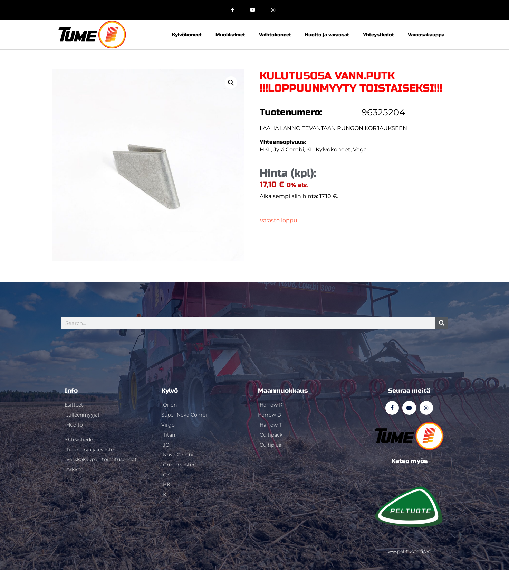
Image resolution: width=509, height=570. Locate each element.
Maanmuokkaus (283, 390)
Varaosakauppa (426, 35)
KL (309, 149)
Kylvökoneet (187, 35)
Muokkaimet (230, 35)
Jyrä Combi (288, 149)
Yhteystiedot (378, 35)
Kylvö (169, 390)
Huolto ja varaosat (327, 35)
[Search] (441, 323)
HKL (265, 149)
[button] (231, 82)
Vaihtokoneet (275, 35)
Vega (360, 149)
